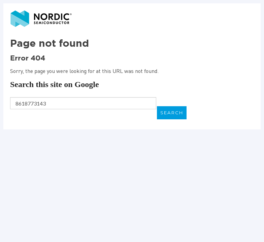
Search (171, 112)
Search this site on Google (54, 84)
